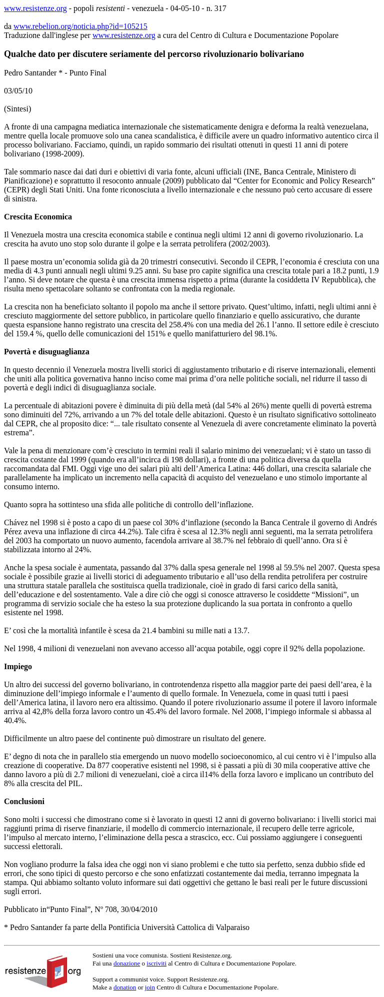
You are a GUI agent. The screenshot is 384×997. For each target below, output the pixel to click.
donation (125, 987)
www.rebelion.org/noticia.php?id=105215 (81, 26)
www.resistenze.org (35, 8)
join (150, 987)
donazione (127, 963)
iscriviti (156, 963)
